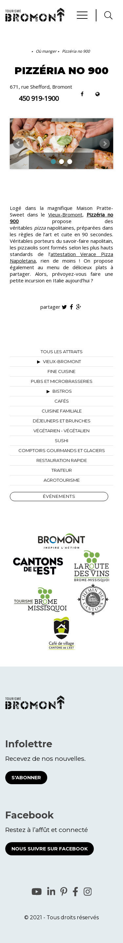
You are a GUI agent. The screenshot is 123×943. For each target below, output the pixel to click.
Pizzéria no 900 (76, 51)
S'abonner (26, 778)
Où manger (46, 51)
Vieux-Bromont (65, 214)
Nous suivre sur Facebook (49, 849)
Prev (18, 143)
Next (104, 143)
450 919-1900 (39, 98)
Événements (59, 496)
